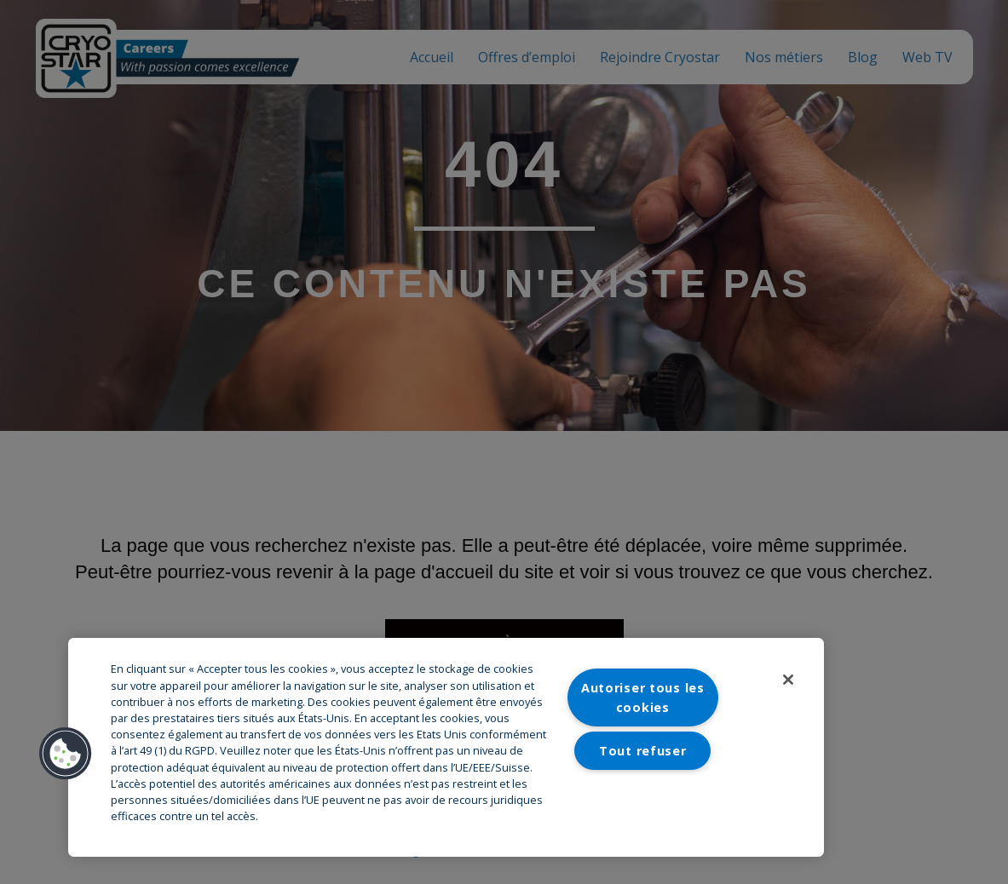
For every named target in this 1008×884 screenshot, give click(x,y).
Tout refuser (643, 751)
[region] (446, 747)
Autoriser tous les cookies (643, 697)
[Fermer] (788, 679)
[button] (65, 753)
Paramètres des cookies (642, 803)
